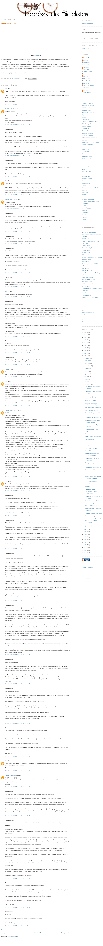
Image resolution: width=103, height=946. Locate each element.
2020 (85, 348)
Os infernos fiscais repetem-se (93, 417)
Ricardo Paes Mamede (88, 85)
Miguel (7, 291)
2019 (85, 350)
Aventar (84, 117)
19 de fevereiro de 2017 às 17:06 (18, 272)
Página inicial (37, 932)
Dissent (84, 185)
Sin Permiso (85, 212)
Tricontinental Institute (88, 293)
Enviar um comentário (7, 930)
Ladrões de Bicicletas (87, 23)
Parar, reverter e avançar (91, 448)
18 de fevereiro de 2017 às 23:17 (18, 104)
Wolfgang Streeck (86, 295)
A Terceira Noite (86, 110)
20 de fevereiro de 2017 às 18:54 (18, 723)
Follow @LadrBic (86, 48)
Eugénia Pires (86, 62)
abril (86, 379)
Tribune (84, 219)
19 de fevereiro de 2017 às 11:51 (18, 176)
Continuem (88, 510)
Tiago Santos (85, 87)
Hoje (86, 434)
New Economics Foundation (89, 279)
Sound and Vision (86, 158)
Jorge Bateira (85, 67)
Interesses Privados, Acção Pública (91, 142)
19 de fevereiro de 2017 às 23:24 (18, 336)
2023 (85, 340)
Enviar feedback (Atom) (13, 936)
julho (86, 371)
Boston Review (86, 176)
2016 (85, 529)
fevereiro (87, 384)
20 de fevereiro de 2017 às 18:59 (18, 756)
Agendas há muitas (90, 489)
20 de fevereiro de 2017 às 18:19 (18, 600)
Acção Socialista (86, 171)
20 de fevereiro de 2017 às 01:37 (18, 364)
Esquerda (84, 190)
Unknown (7, 369)
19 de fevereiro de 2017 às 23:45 (18, 352)
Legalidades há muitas (91, 481)
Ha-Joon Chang (86, 252)
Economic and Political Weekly (90, 187)
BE (83, 310)
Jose (6, 88)
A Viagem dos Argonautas (89, 112)
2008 (85, 550)
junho (87, 374)
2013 (85, 537)
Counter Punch (86, 183)
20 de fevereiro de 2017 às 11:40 (18, 405)
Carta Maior (85, 181)
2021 (85, 345)
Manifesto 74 (85, 149)
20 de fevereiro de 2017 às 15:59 (18, 491)
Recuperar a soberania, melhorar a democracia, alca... (92, 443)
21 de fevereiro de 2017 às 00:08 (18, 907)
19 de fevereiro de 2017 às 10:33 (18, 125)
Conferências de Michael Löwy (93, 513)
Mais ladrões (88, 451)
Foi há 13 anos (89, 483)
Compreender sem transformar (93, 467)
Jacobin (84, 194)
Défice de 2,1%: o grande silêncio (19, 73)
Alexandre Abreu (86, 58)
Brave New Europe (87, 178)
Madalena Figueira (87, 71)
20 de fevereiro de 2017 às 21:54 (18, 878)
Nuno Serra (85, 74)
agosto (87, 368)
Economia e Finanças (87, 133)
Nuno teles (85, 76)
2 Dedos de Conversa (87, 103)
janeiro (87, 526)
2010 (85, 545)
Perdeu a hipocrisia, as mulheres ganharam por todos (92, 472)
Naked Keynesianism (87, 277)
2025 (85, 334)
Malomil (84, 147)
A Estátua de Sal (86, 108)
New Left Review (86, 208)
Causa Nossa (85, 119)
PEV (83, 319)
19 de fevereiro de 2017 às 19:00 (18, 287)
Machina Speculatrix (87, 144)
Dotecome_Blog (86, 128)
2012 (85, 539)
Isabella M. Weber (87, 259)
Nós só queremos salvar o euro (93, 407)
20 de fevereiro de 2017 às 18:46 (18, 683)
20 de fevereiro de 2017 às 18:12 (18, 548)
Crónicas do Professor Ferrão (89, 121)
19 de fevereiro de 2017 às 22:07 (18, 296)
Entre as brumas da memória (89, 137)
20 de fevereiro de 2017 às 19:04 (18, 770)
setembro (88, 366)
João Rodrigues (86, 64)
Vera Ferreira (85, 90)
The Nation (85, 217)
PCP (83, 317)
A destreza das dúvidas (88, 105)
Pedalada (87, 486)
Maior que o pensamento (91, 410)
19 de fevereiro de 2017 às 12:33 (18, 195)
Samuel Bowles (86, 286)
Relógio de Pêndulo (87, 156)
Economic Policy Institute (89, 248)
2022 (85, 342)
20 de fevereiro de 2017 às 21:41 (18, 815)
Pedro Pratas (85, 83)
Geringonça (37, 55)
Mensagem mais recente (7, 932)
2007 (85, 552)
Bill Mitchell (85, 239)
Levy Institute (85, 268)
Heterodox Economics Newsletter (91, 254)
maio (86, 376)
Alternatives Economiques (89, 232)
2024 (85, 337)
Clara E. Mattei (86, 245)
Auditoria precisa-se (90, 400)
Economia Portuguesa (87, 135)
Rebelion (84, 210)
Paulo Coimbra (86, 78)
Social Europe (85, 215)
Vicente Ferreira (86, 92)
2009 (85, 547)
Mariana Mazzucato (87, 270)
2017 (85, 356)
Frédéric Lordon (86, 250)
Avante (84, 174)
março (87, 381)
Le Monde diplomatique (88, 199)
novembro (88, 360)
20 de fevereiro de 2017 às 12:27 (18, 476)
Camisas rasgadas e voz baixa (93, 508)
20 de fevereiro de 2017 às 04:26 (18, 376)
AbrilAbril (84, 169)
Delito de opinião (86, 126)
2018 (85, 353)
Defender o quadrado (87, 124)
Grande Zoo (85, 140)
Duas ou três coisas (87, 131)
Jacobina (84, 197)
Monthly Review (86, 205)
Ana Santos (85, 60)
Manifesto (84, 315)
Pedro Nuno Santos (87, 81)
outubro (87, 363)
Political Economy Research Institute (91, 284)
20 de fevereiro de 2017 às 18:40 (18, 655)
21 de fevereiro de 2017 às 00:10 (18, 925)
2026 (85, 332)
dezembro (88, 358)
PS (82, 322)
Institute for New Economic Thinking (92, 257)
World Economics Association (90, 297)
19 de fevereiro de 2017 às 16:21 (18, 243)
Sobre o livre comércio (91, 505)
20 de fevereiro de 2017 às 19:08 (18, 787)
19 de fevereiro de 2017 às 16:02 (18, 231)
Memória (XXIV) (89, 439)
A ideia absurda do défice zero (93, 436)
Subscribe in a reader (87, 567)
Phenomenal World (87, 281)
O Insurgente (85, 151)
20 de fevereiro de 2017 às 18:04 (18, 515)
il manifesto (85, 192)
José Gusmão (85, 69)
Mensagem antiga (65, 932)
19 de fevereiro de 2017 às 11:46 (18, 156)
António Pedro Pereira (11, 109)
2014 (85, 534)
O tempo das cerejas (87, 154)
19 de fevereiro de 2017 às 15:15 (18, 209)
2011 (85, 542)
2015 (85, 531)
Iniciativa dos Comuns (88, 312)
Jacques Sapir (85, 261)
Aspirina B (85, 114)
